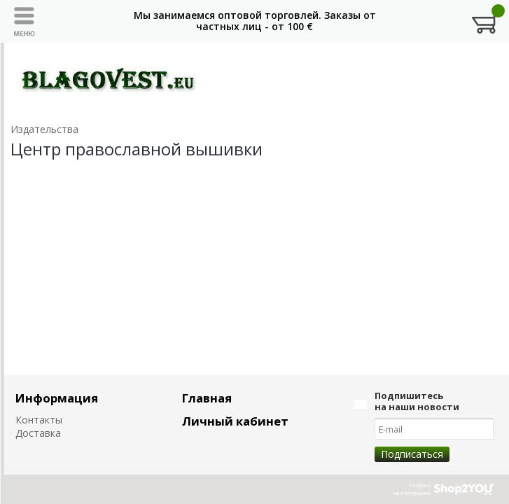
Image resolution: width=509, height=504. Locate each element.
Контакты (38, 419)
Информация (56, 398)
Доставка (38, 433)
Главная (207, 398)
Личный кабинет (235, 421)
